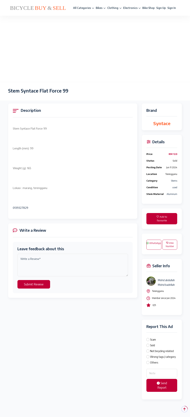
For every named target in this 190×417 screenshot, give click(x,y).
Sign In (171, 7)
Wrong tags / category (163, 356)
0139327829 (20, 207)
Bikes (101, 7)
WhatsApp (154, 243)
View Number (170, 245)
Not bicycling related (162, 351)
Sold (152, 345)
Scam (153, 339)
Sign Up (161, 7)
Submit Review (34, 284)
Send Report (162, 385)
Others (154, 362)
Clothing (114, 7)
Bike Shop (148, 7)
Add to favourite (162, 218)
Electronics (132, 7)
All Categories (83, 7)
